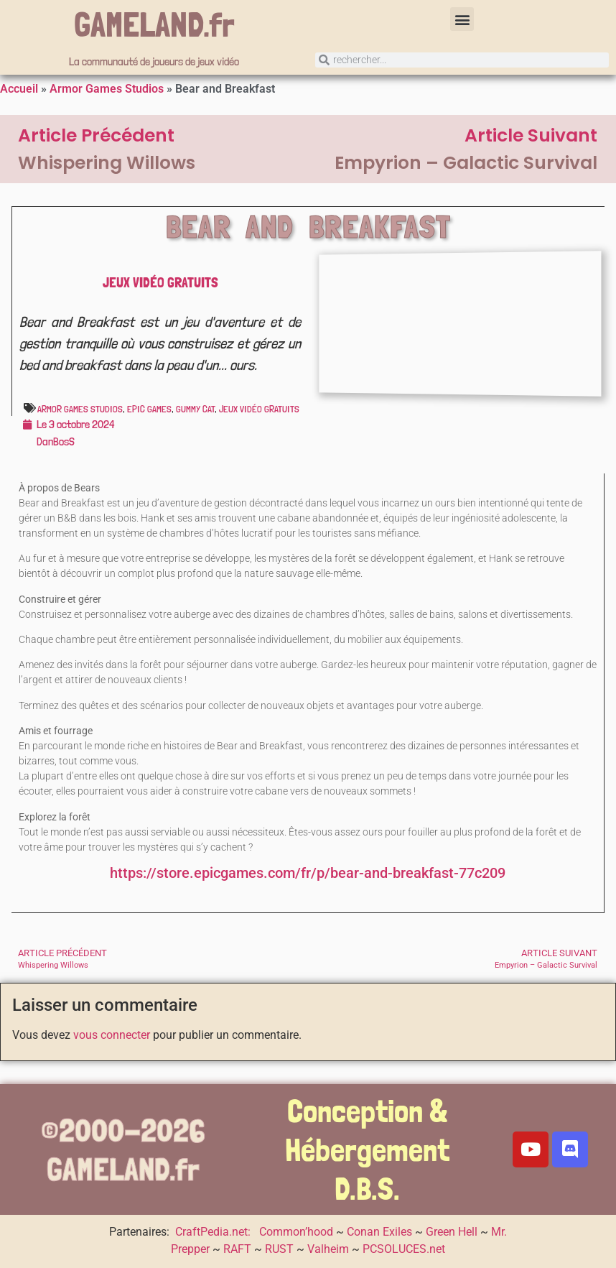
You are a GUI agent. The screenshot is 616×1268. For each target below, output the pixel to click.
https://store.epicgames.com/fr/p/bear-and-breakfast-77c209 (307, 873)
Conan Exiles (379, 1232)
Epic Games (149, 409)
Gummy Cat (195, 409)
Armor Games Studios (107, 89)
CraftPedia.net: (214, 1232)
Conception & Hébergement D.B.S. (367, 1149)
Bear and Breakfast (309, 226)
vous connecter (111, 1035)
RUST (279, 1249)
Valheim (328, 1249)
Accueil (19, 89)
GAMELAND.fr (154, 24)
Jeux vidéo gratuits (160, 282)
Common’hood (296, 1232)
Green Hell (451, 1232)
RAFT (237, 1249)
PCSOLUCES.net (404, 1249)
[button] (462, 19)
